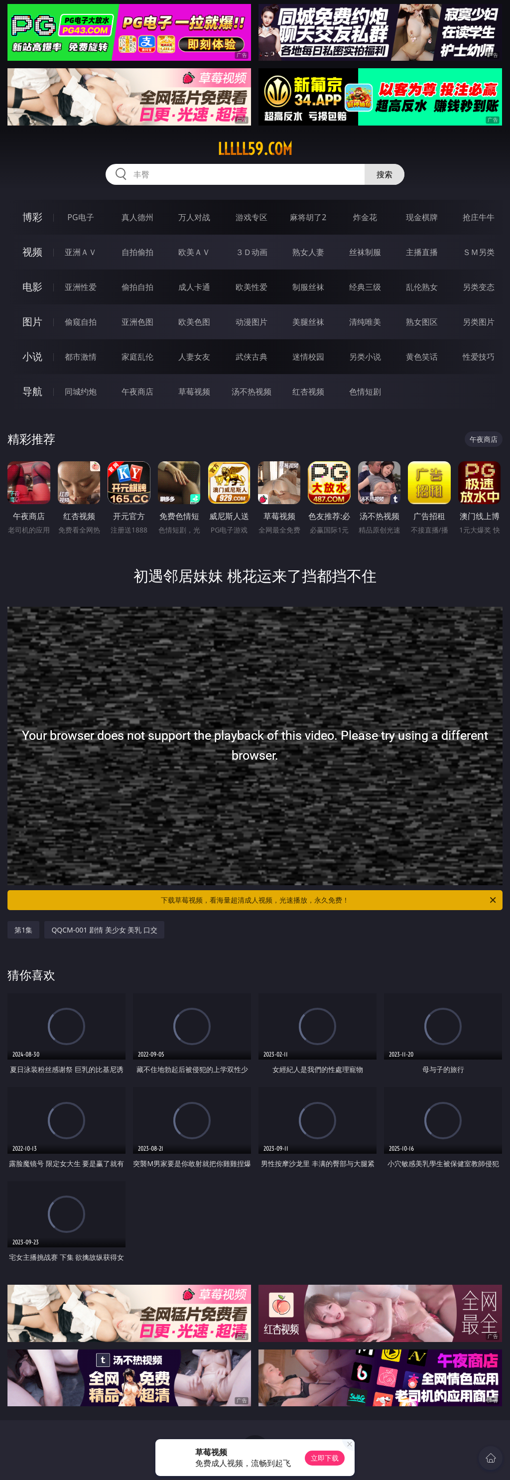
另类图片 (479, 321)
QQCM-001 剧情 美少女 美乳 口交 (104, 930)
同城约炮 (81, 391)
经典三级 (365, 286)
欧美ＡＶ (194, 252)
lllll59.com (255, 149)
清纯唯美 (365, 321)
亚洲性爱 (81, 286)
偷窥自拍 (81, 321)
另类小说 (365, 356)
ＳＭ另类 (479, 252)
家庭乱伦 (137, 356)
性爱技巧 (479, 356)
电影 (32, 286)
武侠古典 (251, 356)
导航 (32, 391)
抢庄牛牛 (479, 217)
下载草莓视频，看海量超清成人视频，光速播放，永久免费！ (329, 900)
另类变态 (479, 286)
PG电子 (80, 217)
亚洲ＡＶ (81, 252)
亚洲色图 (137, 321)
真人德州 (137, 217)
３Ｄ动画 (251, 252)
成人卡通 (194, 286)
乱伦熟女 (422, 286)
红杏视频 (308, 391)
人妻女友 (194, 356)
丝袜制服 (365, 252)
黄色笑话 (422, 356)
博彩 (32, 217)
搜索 (384, 174)
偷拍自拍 (137, 286)
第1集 (23, 930)
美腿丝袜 (308, 321)
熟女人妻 (308, 252)
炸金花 (365, 217)
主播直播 (422, 252)
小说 (32, 356)
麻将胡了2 (308, 217)
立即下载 (325, 1458)
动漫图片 (251, 321)
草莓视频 (194, 391)
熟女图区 (422, 321)
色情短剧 (365, 391)
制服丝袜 (308, 286)
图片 (32, 321)
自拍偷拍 (137, 252)
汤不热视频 (251, 391)
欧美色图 (194, 321)
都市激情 (81, 356)
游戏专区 (251, 217)
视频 (32, 252)
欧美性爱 (251, 286)
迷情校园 (308, 356)
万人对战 (194, 217)
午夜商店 (137, 391)
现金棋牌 (422, 217)
